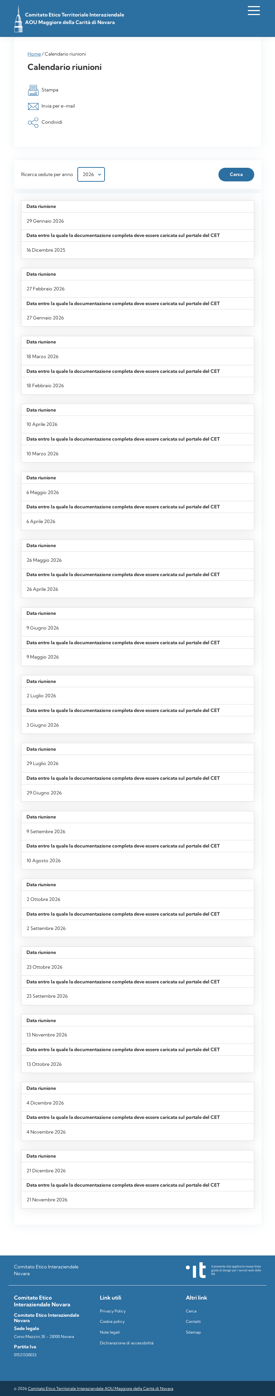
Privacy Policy (113, 1311)
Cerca (191, 1311)
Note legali (110, 1332)
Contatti (193, 1321)
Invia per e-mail (51, 106)
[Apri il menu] (254, 10)
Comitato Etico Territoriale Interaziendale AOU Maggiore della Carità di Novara (100, 1388)
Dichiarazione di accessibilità (127, 1342)
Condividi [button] (45, 122)
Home (34, 54)
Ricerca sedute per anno (47, 174)
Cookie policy (112, 1321)
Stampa (43, 90)
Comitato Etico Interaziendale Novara (46, 1270)
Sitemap (193, 1332)
